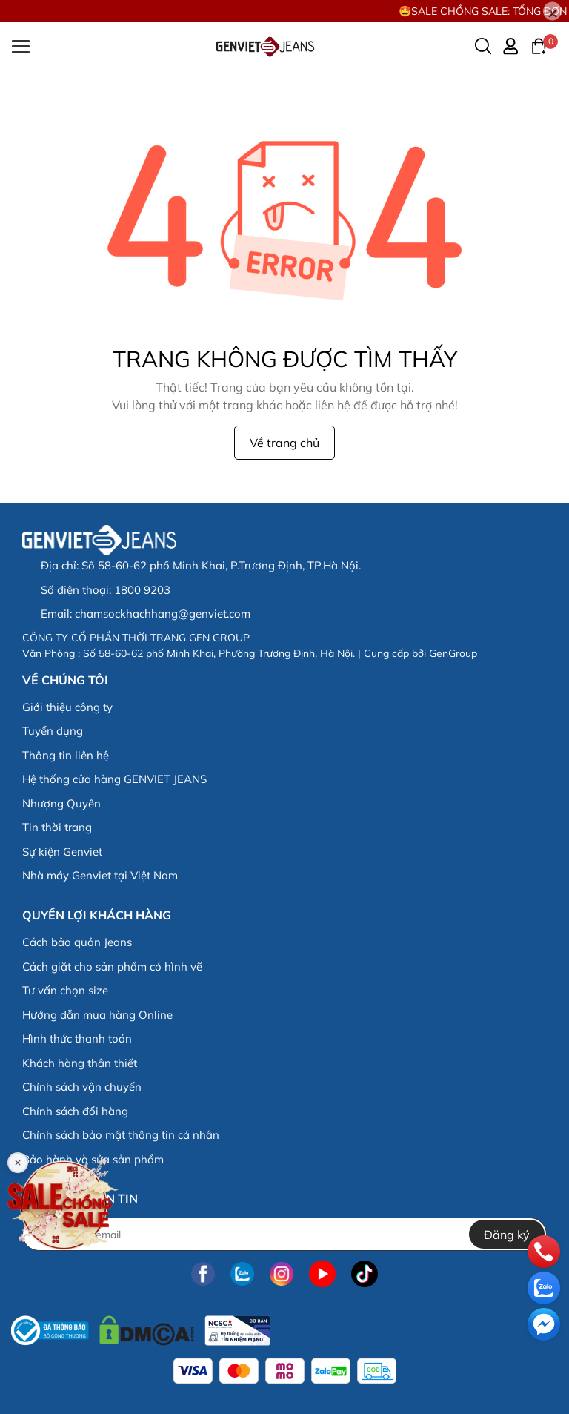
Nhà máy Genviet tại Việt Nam (100, 875)
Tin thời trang (57, 827)
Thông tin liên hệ (65, 755)
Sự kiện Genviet (62, 852)
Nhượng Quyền (61, 803)
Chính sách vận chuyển (82, 1087)
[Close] (552, 11)
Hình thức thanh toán (77, 1038)
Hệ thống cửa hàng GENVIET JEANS (114, 779)
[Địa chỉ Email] (284, 1234)
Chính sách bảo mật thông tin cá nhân (120, 1135)
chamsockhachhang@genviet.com (162, 614)
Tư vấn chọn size (65, 990)
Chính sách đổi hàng (75, 1111)
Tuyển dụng (52, 731)
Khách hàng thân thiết (79, 1063)
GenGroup (453, 653)
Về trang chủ (284, 442)
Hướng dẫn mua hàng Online (97, 1015)
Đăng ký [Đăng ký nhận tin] (507, 1234)
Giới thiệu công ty (67, 707)
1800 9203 (142, 590)
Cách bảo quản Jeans (77, 942)
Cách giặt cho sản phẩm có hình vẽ (112, 966)
